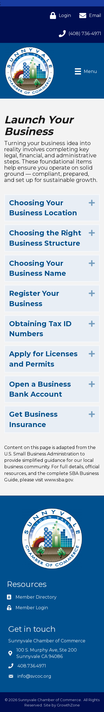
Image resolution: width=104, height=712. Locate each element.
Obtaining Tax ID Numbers (40, 329)
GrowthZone (68, 705)
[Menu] (86, 71)
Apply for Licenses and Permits (43, 359)
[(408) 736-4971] (78, 33)
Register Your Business (34, 298)
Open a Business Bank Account (40, 389)
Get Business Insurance (33, 419)
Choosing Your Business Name (37, 268)
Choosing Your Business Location (43, 208)
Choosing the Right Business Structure (45, 238)
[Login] (59, 15)
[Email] (89, 15)
